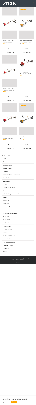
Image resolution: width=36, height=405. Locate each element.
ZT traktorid (6, 251)
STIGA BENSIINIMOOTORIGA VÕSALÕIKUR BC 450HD (9, 137)
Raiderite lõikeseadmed (9, 235)
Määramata (6, 210)
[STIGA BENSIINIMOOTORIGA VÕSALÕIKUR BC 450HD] (9, 119)
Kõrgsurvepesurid (7, 190)
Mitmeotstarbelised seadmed (10, 213)
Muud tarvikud (7, 223)
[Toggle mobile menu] (33, 2)
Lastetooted (6, 200)
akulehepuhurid (7, 162)
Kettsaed (5, 184)
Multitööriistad (7, 219)
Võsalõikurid (6, 248)
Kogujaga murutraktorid (9, 187)
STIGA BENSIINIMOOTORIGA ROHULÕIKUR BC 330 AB (26, 41)
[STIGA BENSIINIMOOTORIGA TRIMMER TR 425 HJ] (9, 23)
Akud (4, 158)
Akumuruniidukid (7, 165)
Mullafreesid (6, 216)
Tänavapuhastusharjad (9, 242)
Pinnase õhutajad (7, 229)
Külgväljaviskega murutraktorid (11, 194)
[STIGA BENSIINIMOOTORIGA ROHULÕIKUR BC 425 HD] (9, 71)
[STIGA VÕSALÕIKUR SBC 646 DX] (26, 119)
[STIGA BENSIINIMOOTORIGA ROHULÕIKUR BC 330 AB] (26, 23)
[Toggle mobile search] (30, 2)
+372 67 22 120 (7, 258)
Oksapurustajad (7, 226)
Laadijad (5, 197)
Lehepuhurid (6, 203)
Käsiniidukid (6, 181)
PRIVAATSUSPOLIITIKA (18, 260)
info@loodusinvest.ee (17, 258)
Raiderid (5, 232)
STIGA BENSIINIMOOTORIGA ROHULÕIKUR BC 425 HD (9, 89)
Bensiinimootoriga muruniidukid (11, 174)
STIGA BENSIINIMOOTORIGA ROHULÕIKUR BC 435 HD (26, 73)
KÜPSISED (18, 262)
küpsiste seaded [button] (6, 402)
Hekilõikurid (6, 178)
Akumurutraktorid (7, 168)
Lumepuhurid (6, 207)
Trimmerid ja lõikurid (8, 245)
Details (10, 48)
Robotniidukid (6, 239)
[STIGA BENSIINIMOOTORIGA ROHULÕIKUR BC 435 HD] (26, 62)
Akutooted (5, 171)
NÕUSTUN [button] (13, 402)
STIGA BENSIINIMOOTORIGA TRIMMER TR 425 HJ (9, 41)
